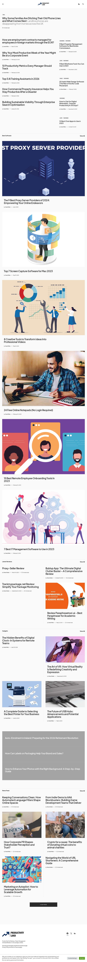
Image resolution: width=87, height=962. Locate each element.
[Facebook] (67, 932)
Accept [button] (82, 958)
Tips (4, 14)
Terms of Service (15, 945)
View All (82, 136)
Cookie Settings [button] (72, 958)
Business (62, 40)
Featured (68, 40)
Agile (61, 78)
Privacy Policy (5, 945)
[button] (3, 4)
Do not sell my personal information (13, 960)
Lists (61, 60)
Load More (43, 908)
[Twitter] (71, 932)
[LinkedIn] (74, 932)
